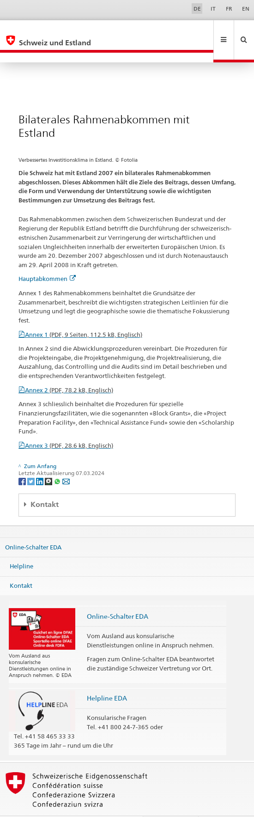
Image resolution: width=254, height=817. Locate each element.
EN (245, 8)
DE (197, 8)
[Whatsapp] (58, 460)
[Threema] (49, 460)
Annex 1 (83, 314)
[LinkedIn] (40, 460)
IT (213, 8)
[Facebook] (22, 460)
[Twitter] (31, 460)
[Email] (66, 460)
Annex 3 (69, 425)
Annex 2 (69, 370)
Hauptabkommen (47, 258)
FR (229, 8)
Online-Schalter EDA (33, 526)
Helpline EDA (107, 678)
